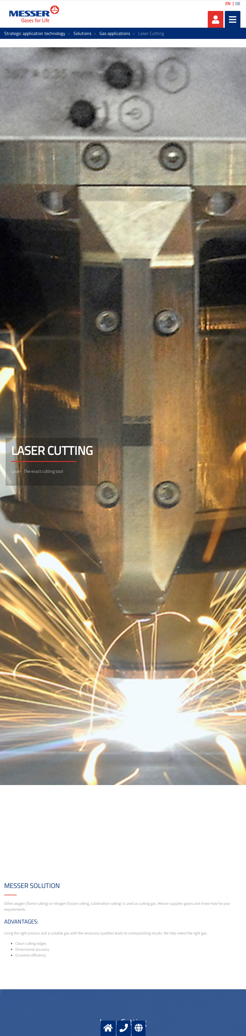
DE (237, 3)
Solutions (82, 33)
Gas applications (114, 33)
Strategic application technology (34, 33)
